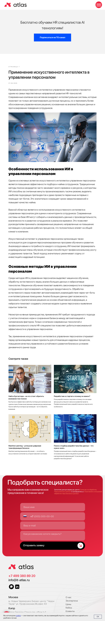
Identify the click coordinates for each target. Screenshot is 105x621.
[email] (52, 522)
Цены (68, 600)
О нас (68, 593)
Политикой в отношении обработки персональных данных (78, 489)
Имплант (70, 610)
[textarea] (52, 532)
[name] (52, 503)
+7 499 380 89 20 (21, 572)
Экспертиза (72, 597)
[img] (20, 562)
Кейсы (69, 603)
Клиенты (70, 607)
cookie (18, 615)
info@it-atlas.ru (19, 576)
